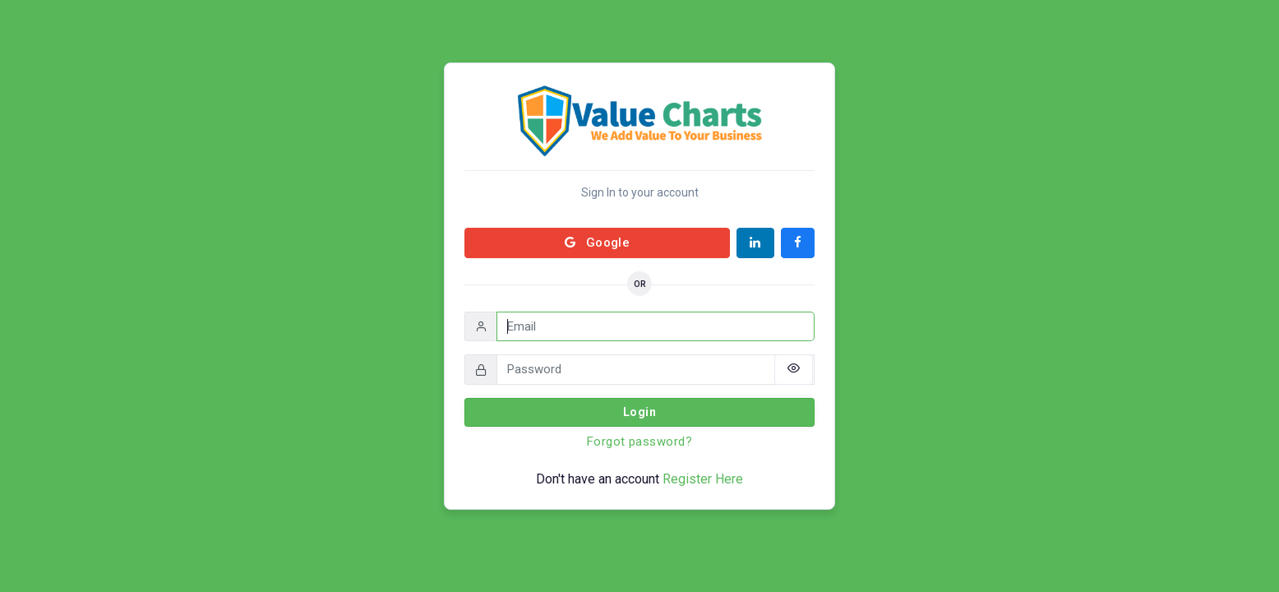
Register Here (703, 479)
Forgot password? (639, 441)
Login (639, 412)
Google (597, 242)
